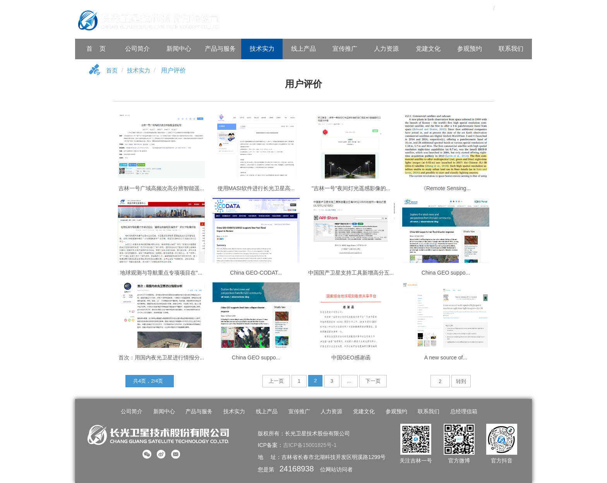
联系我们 (511, 48)
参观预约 (469, 48)
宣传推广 (345, 48)
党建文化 (428, 48)
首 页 (96, 48)
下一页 (373, 381)
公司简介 (137, 48)
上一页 (276, 381)
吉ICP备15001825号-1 (310, 445)
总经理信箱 (461, 412)
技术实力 (262, 48)
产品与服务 (220, 48)
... (349, 381)
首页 (112, 70)
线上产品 (303, 48)
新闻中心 (178, 48)
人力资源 (386, 48)
